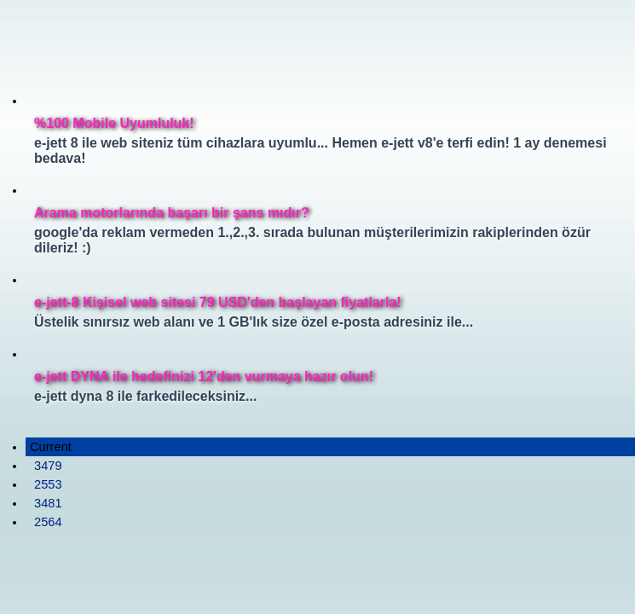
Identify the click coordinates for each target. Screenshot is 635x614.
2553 (48, 484)
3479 (48, 465)
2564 (48, 522)
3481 (48, 503)
